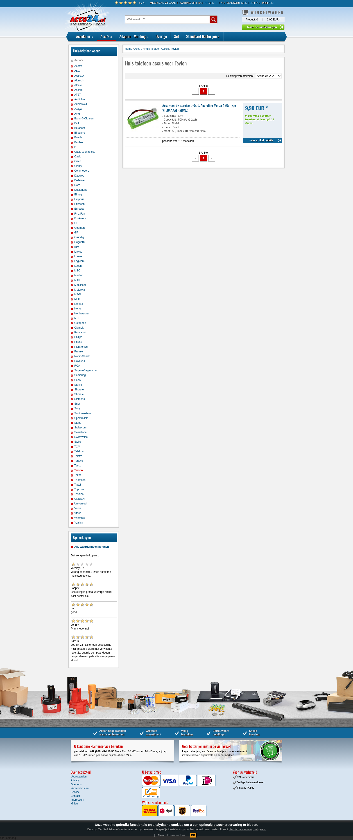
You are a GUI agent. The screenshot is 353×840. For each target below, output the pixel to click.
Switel (77, 441)
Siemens (79, 399)
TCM (77, 446)
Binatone (79, 132)
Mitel (77, 280)
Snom (77, 403)
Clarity (78, 166)
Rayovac (79, 361)
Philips (78, 337)
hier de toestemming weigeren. (247, 829)
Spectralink (81, 418)
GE (76, 223)
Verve (77, 508)
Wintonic (79, 518)
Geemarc (79, 227)
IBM (76, 247)
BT (76, 147)
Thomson (80, 480)
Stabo (77, 422)
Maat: (167, 131)
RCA (77, 365)
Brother (78, 142)
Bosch (78, 137)
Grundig (79, 237)
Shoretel (79, 389)
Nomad (78, 303)
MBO (77, 270)
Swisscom (80, 427)
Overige (161, 36)
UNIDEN (79, 498)
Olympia (79, 327)
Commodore (81, 170)
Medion (78, 275)
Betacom (79, 128)
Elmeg (78, 194)
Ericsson (79, 204)
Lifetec (78, 251)
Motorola (79, 289)
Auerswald (80, 104)
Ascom (78, 90)
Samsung (80, 375)
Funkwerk (80, 218)
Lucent (78, 265)
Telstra (78, 456)
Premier (79, 351)
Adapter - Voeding (134, 36)
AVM (77, 113)
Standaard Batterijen (203, 36)
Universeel (80, 503)
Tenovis (79, 460)
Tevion (78, 470)
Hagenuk (79, 242)
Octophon (80, 323)
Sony (77, 408)
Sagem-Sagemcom (85, 370)
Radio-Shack (82, 356)
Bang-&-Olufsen (83, 118)
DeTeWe (79, 180)
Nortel (77, 308)
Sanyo (78, 384)
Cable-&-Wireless (84, 151)
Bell (76, 123)
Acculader (84, 36)
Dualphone (80, 189)
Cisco (77, 161)
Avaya (78, 109)
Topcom (79, 489)
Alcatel (78, 85)
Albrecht (79, 80)
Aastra (78, 66)
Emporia (79, 199)
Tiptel (77, 484)
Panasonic (80, 332)
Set (176, 36)
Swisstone (80, 432)
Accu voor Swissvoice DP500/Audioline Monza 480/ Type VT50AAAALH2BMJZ (199, 108)
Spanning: (170, 115)
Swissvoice (81, 437)
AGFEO (79, 75)
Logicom (79, 261)
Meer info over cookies (171, 835)
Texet (77, 475)
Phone (78, 341)
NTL (76, 318)
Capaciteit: (170, 119)
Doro (77, 185)
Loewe (78, 256)
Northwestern (82, 313)
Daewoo (79, 175)
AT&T (77, 94)
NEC (77, 299)
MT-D (77, 294)
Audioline (79, 99)
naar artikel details (261, 140)
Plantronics (81, 346)
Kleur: (167, 127)
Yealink (78, 522)
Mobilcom (80, 285)
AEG (77, 70)
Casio (77, 156)
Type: (167, 123)
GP (76, 232)
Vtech (77, 513)
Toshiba (79, 494)
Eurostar (79, 208)
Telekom (79, 451)
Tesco (77, 465)
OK (193, 835)
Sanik (77, 380)
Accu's (106, 36)
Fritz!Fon (79, 213)
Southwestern (82, 413)
